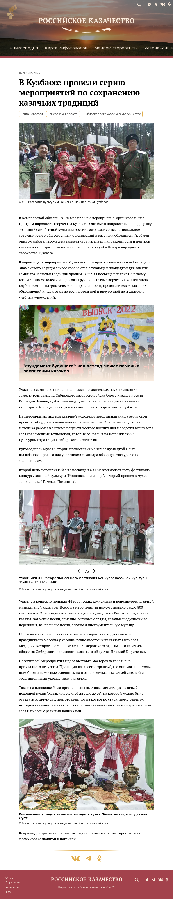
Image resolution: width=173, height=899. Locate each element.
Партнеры (12, 882)
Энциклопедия (22, 48)
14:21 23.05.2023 (29, 73)
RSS (8, 892)
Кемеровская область (63, 114)
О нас (9, 877)
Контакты (12, 887)
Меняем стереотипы (115, 48)
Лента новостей (31, 114)
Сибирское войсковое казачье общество (112, 114)
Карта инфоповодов (66, 48)
